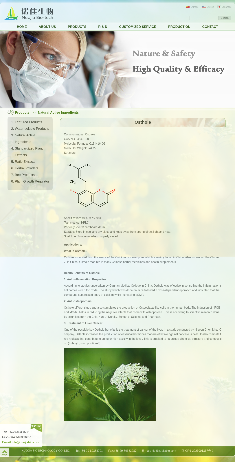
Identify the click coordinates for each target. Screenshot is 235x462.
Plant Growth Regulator (32, 181)
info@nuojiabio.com (163, 450)
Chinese (192, 7)
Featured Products (28, 122)
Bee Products (25, 175)
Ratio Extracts (25, 161)
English (208, 7)
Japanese (224, 7)
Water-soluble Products (32, 128)
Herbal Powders (26, 168)
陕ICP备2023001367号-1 (197, 450)
